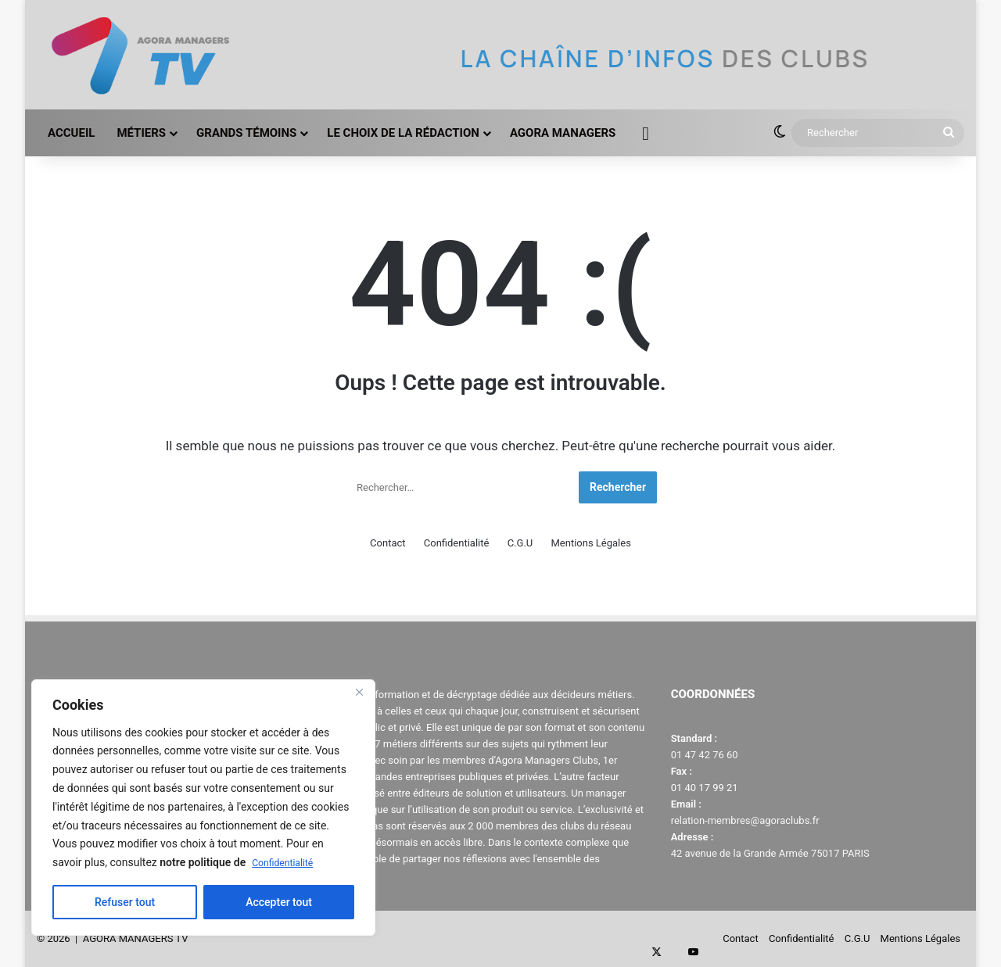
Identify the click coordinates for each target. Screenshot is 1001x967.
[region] (203, 807)
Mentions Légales (590, 543)
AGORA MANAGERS (562, 133)
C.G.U (520, 543)
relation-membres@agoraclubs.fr (745, 820)
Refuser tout (125, 902)
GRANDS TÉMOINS (246, 133)
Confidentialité (287, 862)
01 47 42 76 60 (704, 755)
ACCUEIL (71, 133)
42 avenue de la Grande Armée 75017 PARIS (770, 853)
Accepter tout (279, 902)
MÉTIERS (141, 133)
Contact (387, 543)
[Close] (359, 692)
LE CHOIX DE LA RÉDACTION (403, 133)
